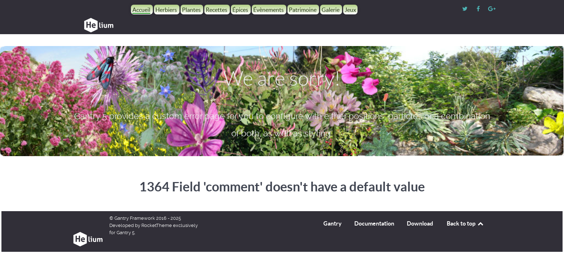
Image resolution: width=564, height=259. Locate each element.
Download (420, 207)
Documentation (374, 207)
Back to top (465, 207)
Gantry (332, 207)
